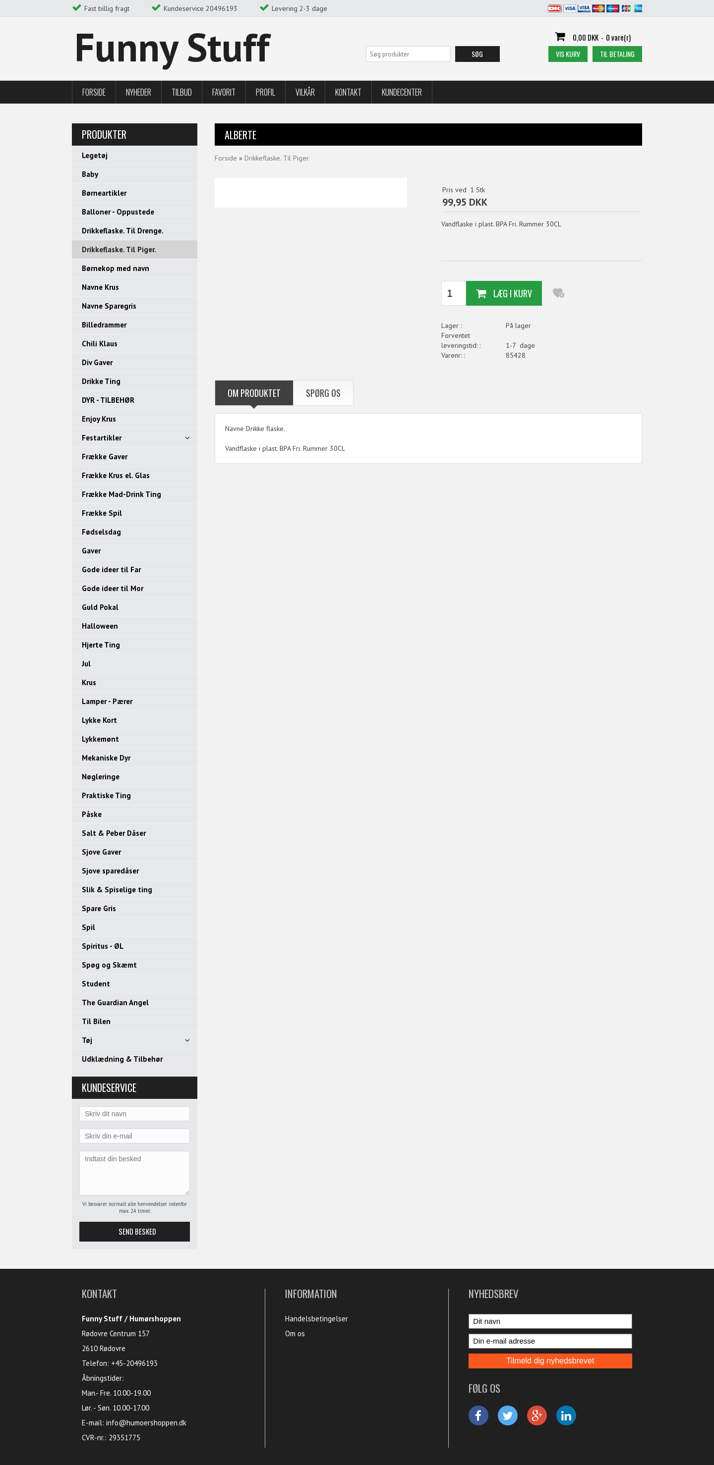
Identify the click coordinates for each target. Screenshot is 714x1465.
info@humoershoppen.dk (146, 1422)
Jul (86, 663)
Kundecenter (402, 92)
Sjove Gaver (101, 852)
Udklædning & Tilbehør (122, 1059)
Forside (94, 92)
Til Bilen (96, 1021)
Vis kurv (568, 54)
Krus (89, 682)
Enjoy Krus (99, 419)
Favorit (224, 92)
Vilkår (305, 92)
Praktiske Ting (106, 795)
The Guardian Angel (115, 1002)
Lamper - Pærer (107, 701)
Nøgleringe (100, 776)
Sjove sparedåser (110, 870)
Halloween (100, 626)
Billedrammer (104, 324)
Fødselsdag (101, 532)
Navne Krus (100, 287)
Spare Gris (99, 908)
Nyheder (138, 92)
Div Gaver (97, 362)
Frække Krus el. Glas (116, 475)
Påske (92, 814)
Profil (265, 92)
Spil (88, 927)
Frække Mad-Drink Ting (121, 494)
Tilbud (182, 92)
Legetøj (95, 155)
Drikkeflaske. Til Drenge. (123, 230)
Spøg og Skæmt (109, 965)
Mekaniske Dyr (106, 757)
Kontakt (348, 92)
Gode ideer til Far (111, 569)
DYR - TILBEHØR (108, 400)
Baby (90, 174)
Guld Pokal (100, 607)
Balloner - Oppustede (118, 212)
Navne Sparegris (109, 306)
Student (96, 983)
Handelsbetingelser (316, 1318)
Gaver (91, 550)
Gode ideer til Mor (112, 588)
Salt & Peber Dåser (114, 833)
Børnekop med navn (115, 268)
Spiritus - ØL (102, 946)
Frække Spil (102, 513)
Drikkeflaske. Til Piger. (119, 249)
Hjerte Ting (101, 645)
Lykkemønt (100, 739)
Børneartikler (104, 193)
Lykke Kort (99, 720)
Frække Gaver (104, 456)
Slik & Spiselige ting (117, 889)
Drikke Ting (101, 381)
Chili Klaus (100, 343)
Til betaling (617, 54)
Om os (295, 1333)
